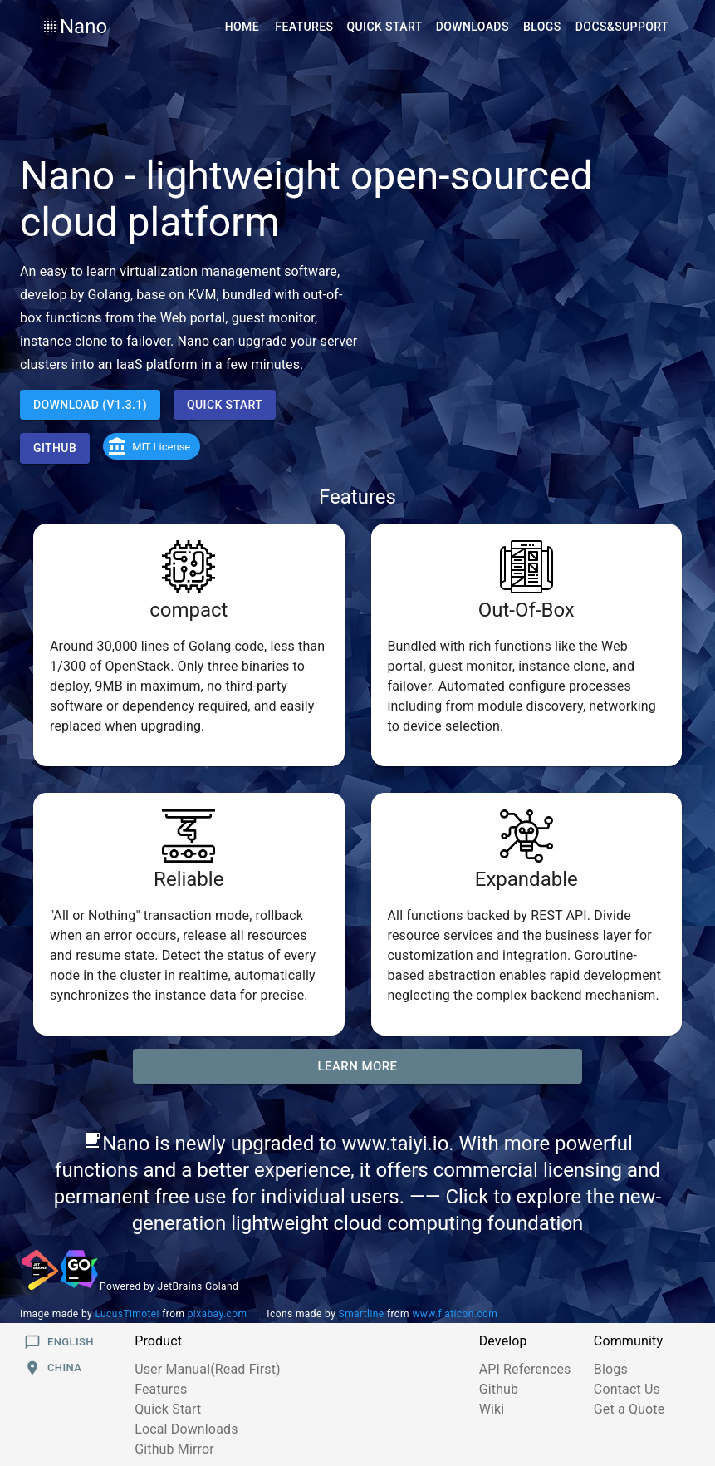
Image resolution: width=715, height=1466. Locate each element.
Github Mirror (174, 1449)
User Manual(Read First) (208, 1369)
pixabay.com (217, 1314)
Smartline (361, 1314)
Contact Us (627, 1389)
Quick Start (168, 1409)
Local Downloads (186, 1429)
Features (161, 1389)
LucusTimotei (127, 1314)
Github (499, 1389)
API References (525, 1369)
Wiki (492, 1409)
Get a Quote (629, 1409)
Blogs (611, 1369)
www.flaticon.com (454, 1314)
